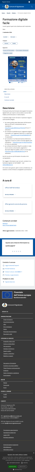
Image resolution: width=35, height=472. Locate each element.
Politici (5, 329)
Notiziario (5, 223)
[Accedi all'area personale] (29, 2)
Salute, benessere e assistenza (11, 373)
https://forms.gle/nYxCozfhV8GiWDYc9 (20, 135)
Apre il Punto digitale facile (9, 225)
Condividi (6, 37)
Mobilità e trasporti (8, 356)
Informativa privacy (8, 449)
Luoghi (5, 394)
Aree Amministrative (8, 322)
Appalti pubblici (7, 351)
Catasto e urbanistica (8, 353)
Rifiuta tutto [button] (23, 466)
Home (3, 13)
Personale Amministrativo (10, 332)
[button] (8, 462)
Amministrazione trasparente (10, 445)
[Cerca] (32, 7)
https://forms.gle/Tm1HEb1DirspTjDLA (22, 142)
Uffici (4, 324)
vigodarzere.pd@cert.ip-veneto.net (12, 416)
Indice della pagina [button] (9, 89)
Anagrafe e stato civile (9, 341)
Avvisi (4, 388)
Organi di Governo (8, 319)
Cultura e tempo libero (9, 344)
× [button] (33, 453)
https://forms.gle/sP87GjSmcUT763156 (15, 128)
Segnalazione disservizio (9, 432)
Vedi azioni (13, 37)
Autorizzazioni (7, 375)
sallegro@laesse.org (8, 165)
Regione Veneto (6, 2)
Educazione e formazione (9, 363)
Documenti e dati (7, 334)
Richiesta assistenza (8, 437)
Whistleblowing (7, 447)
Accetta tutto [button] (12, 466)
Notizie (14, 13)
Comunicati (6, 385)
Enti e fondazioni (7, 327)
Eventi (5, 397)
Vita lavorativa (7, 346)
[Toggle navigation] (3, 6)
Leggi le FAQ (6, 435)
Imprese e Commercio (8, 349)
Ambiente (5, 370)
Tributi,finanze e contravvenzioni (11, 368)
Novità (8, 13)
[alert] (17, 462)
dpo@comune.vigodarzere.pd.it (13, 423)
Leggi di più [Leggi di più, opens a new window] (27, 460)
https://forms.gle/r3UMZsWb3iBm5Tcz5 (15, 151)
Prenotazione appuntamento (10, 430)
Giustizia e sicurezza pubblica (10, 366)
